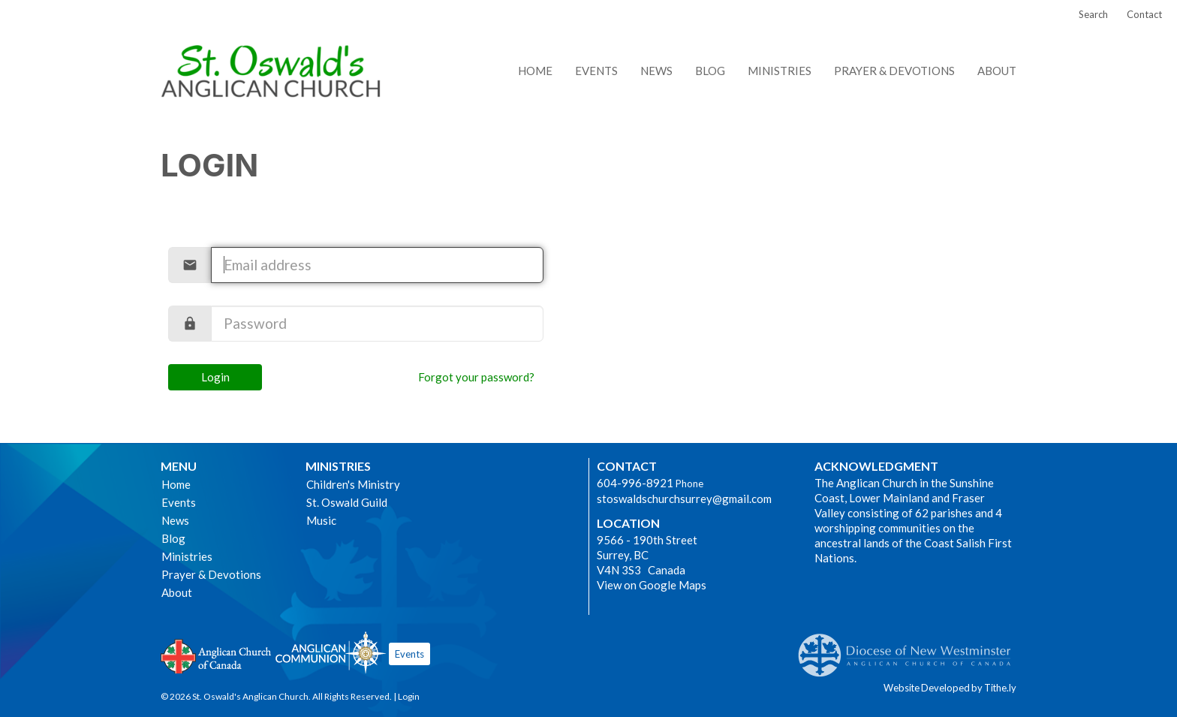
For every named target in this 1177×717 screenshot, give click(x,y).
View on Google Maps (651, 585)
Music (321, 520)
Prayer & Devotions (894, 70)
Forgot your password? (476, 377)
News (656, 70)
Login (215, 377)
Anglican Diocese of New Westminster (910, 648)
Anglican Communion (331, 652)
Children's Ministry (353, 484)
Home (535, 70)
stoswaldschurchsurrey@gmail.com (684, 498)
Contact (1144, 14)
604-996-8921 (635, 483)
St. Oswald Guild (346, 502)
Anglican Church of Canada (216, 654)
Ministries (779, 70)
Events (596, 70)
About (996, 70)
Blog (710, 70)
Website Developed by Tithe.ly (950, 688)
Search (1093, 14)
